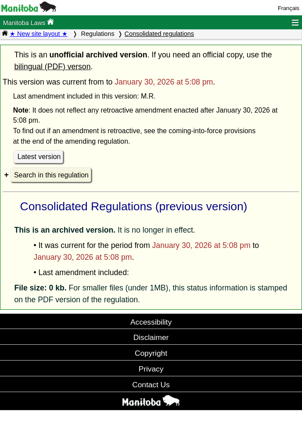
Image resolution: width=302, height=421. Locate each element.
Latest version (39, 156)
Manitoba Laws (28, 22)
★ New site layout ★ (39, 33)
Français (288, 8)
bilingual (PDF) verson (52, 66)
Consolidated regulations (159, 33)
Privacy (151, 368)
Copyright (151, 353)
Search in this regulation (51, 175)
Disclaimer (151, 337)
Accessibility (151, 322)
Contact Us (150, 384)
